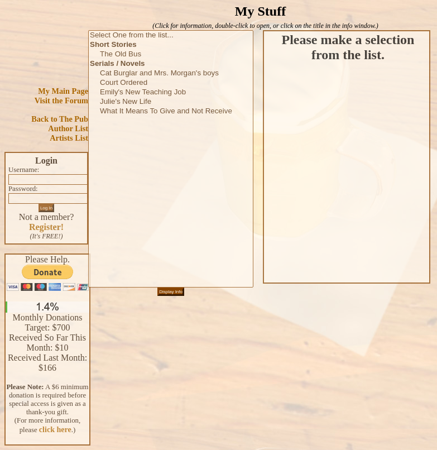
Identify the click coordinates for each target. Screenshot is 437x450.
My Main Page (63, 91)
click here (55, 429)
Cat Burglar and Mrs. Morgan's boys (171, 73)
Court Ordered (171, 83)
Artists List (69, 137)
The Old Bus (171, 54)
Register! (46, 227)
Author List (68, 128)
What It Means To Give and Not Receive (171, 111)
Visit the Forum (61, 100)
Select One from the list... (171, 35)
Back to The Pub (59, 118)
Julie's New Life (171, 102)
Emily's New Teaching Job (171, 92)
